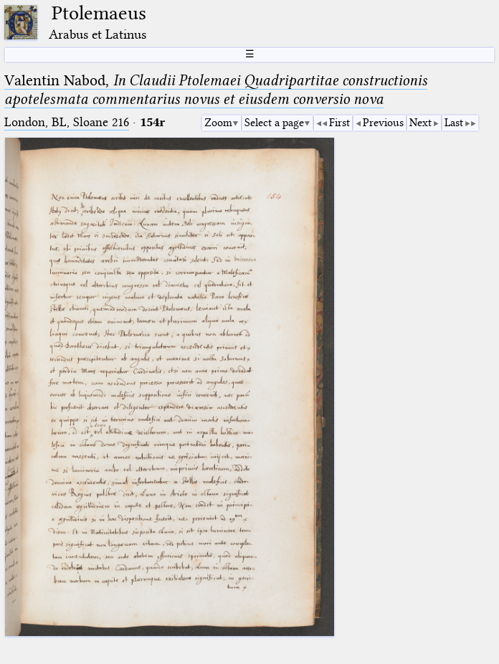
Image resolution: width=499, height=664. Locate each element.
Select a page (274, 122)
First (339, 122)
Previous (383, 122)
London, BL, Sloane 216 (66, 122)
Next (420, 122)
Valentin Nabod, (215, 90)
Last (454, 122)
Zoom (218, 122)
